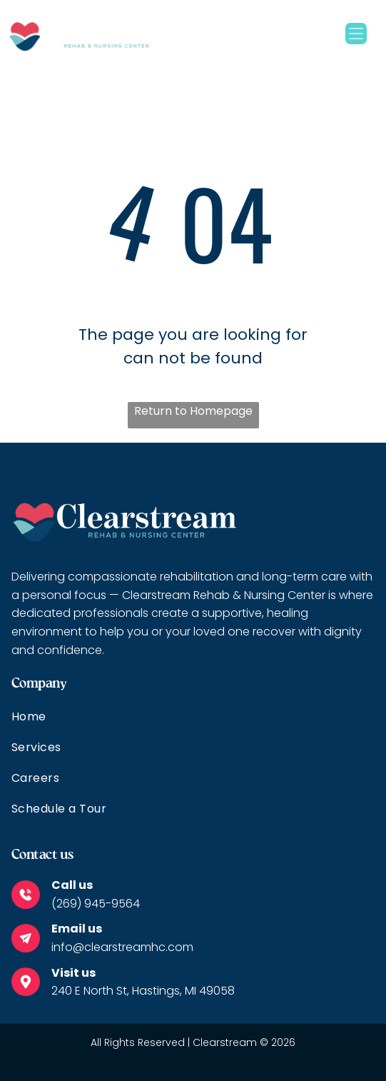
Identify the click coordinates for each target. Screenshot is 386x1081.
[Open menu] (356, 33)
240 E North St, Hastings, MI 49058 (143, 990)
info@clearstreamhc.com (122, 947)
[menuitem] (193, 723)
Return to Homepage (193, 411)
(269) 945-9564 (95, 903)
